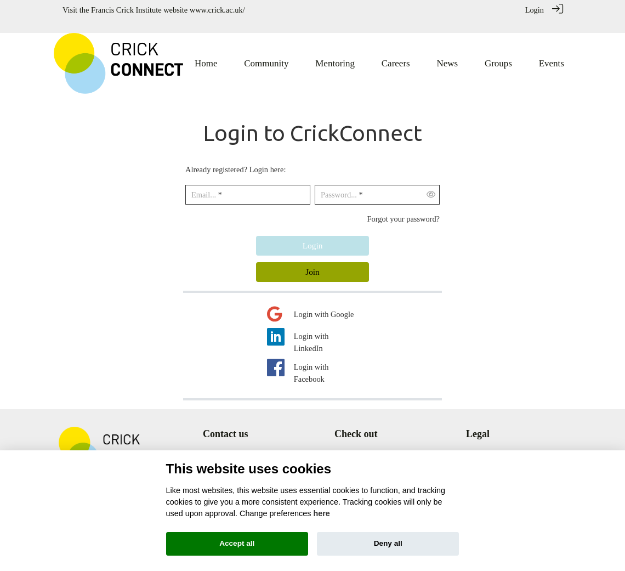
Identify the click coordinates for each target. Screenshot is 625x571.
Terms (476, 443)
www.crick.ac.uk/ (217, 9)
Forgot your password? (403, 205)
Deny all (388, 543)
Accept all (236, 543)
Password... (339, 182)
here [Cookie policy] (321, 513)
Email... (203, 182)
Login (534, 9)
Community (353, 443)
